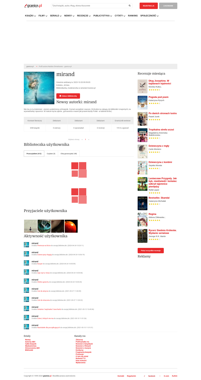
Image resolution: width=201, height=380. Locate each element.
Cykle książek (30, 344)
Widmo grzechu (43, 282)
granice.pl (30, 66)
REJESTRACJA (148, 6)
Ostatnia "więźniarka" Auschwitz (49, 309)
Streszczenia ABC (32, 348)
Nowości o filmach (83, 346)
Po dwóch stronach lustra (163, 113)
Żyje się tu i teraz (43, 273)
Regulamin (131, 376)
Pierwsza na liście (44, 245)
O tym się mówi (82, 356)
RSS (174, 376)
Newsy (28, 340)
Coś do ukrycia (42, 291)
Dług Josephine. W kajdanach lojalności (160, 82)
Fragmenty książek (83, 352)
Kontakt (121, 376)
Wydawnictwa (30, 346)
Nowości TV (80, 358)
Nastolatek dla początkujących (48, 327)
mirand (35, 243)
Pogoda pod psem (159, 97)
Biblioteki (29, 350)
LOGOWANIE (168, 6)
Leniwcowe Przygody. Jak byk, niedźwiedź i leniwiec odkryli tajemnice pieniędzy (163, 182)
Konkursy (79, 350)
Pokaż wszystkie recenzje (151, 251)
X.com (164, 376)
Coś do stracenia (43, 300)
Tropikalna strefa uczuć (161, 129)
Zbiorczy (79, 340)
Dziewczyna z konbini (160, 162)
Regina (152, 214)
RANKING (133, 16)
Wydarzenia (80, 363)
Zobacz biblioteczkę (68, 96)
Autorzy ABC (30, 342)
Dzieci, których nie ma (45, 318)
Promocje (80, 354)
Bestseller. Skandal (159, 198)
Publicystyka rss (82, 342)
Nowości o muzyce (83, 348)
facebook (149, 376)
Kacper (40, 264)
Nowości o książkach (84, 344)
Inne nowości (81, 360)
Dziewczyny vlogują (44, 255)
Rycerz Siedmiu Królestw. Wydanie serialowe (163, 231)
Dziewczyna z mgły (159, 146)
